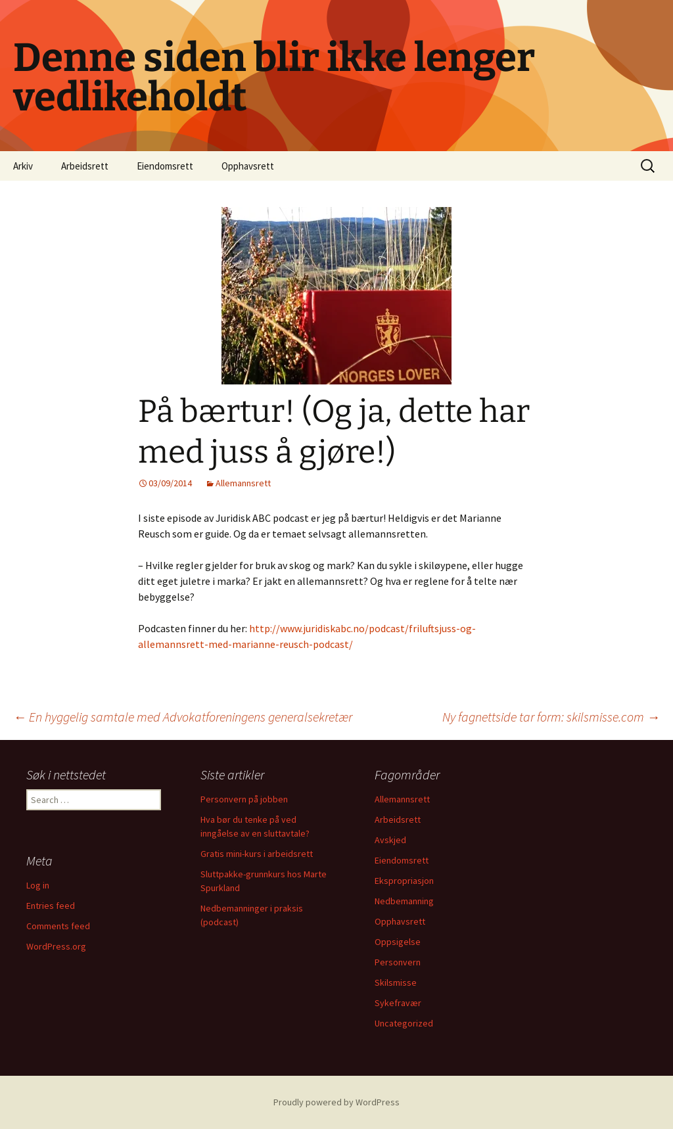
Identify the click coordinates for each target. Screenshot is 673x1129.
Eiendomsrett (165, 166)
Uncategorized (404, 1023)
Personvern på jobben (244, 799)
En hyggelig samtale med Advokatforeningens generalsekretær (182, 716)
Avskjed (390, 840)
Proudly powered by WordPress (336, 1102)
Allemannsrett (243, 483)
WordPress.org (56, 946)
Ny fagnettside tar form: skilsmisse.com (551, 716)
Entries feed (50, 905)
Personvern (398, 962)
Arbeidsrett (84, 166)
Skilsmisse (396, 982)
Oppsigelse (398, 942)
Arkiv (23, 166)
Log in (37, 885)
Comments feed (58, 926)
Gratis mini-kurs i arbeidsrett (256, 854)
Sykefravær (398, 1003)
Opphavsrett (247, 166)
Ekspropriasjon (404, 881)
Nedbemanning (404, 901)
